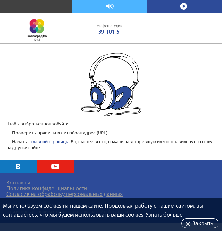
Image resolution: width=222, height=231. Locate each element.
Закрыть (203, 223)
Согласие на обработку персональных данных (64, 194)
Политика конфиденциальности (46, 188)
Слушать (109, 7)
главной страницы (50, 142)
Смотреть (184, 7)
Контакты (18, 182)
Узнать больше (164, 214)
